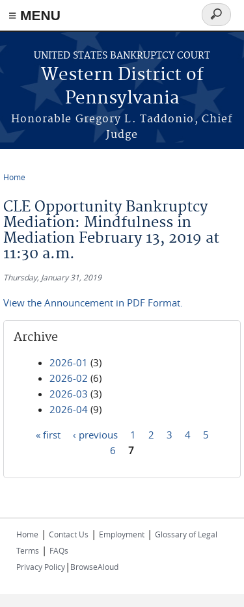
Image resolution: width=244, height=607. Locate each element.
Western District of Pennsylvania (122, 86)
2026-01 (68, 362)
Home (14, 177)
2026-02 (68, 377)
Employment (121, 534)
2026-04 (68, 409)
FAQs (58, 550)
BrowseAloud (94, 566)
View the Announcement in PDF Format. (93, 302)
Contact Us (68, 534)
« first (48, 434)
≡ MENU (34, 15)
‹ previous (95, 434)
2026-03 (68, 393)
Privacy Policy (40, 566)
